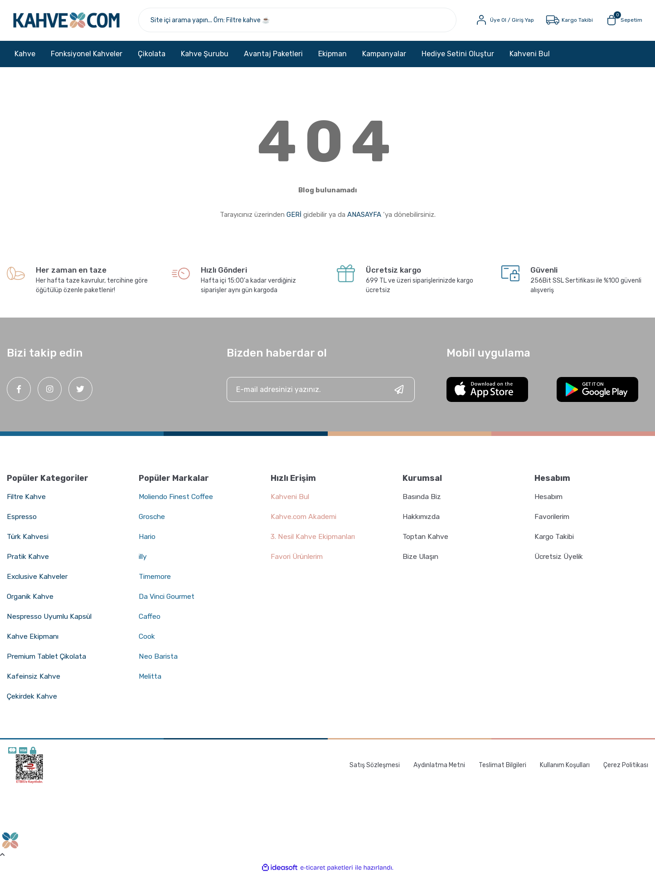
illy (143, 562)
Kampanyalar (384, 58)
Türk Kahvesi (28, 542)
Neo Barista (158, 661)
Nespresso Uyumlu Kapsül (50, 621)
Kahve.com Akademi (305, 522)
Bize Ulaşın (421, 562)
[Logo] (81, 22)
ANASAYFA (364, 220)
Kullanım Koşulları (565, 770)
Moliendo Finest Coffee (177, 502)
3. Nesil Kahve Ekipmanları (314, 542)
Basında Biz (423, 502)
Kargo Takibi (554, 542)
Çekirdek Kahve (33, 701)
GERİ (293, 220)
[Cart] (620, 22)
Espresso (22, 522)
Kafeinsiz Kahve (34, 681)
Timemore (156, 582)
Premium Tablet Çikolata (48, 661)
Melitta (150, 681)
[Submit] (399, 394)
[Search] (309, 22)
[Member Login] (501, 22)
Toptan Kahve (426, 542)
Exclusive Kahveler (38, 582)
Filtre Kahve (27, 502)
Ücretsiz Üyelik (559, 562)
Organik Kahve (31, 601)
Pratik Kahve (28, 562)
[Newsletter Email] (321, 394)
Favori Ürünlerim (299, 562)
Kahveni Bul (529, 58)
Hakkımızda (422, 522)
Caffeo (150, 621)
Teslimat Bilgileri (502, 770)
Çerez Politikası (625, 770)
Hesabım (548, 502)
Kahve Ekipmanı (33, 641)
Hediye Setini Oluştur (458, 58)
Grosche (153, 522)
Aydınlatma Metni (439, 770)
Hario (147, 542)
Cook (147, 641)
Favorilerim (553, 522)
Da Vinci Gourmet (168, 601)
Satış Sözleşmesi (374, 770)
